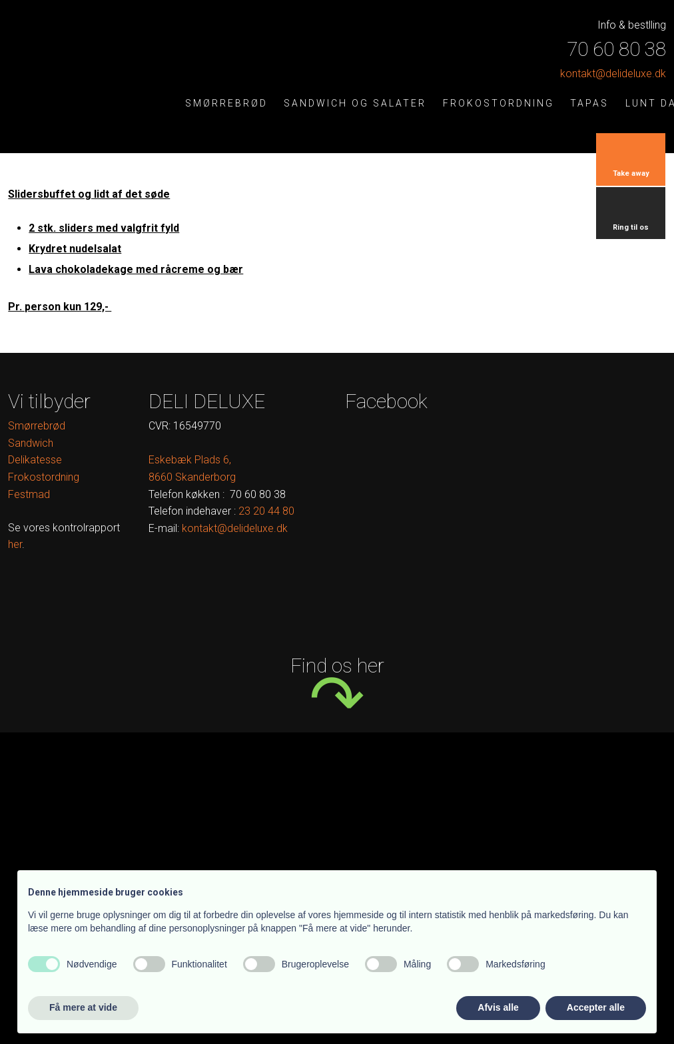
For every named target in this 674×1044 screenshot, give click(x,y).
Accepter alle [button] (596, 1007)
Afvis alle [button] (498, 1007)
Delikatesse (35, 459)
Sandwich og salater (355, 104)
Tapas (589, 104)
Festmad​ (29, 494)
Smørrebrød (226, 104)
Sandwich (30, 443)
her (15, 544)
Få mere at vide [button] (83, 1007)
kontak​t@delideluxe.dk (613, 73)
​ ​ (266, 511)
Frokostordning (498, 104)
